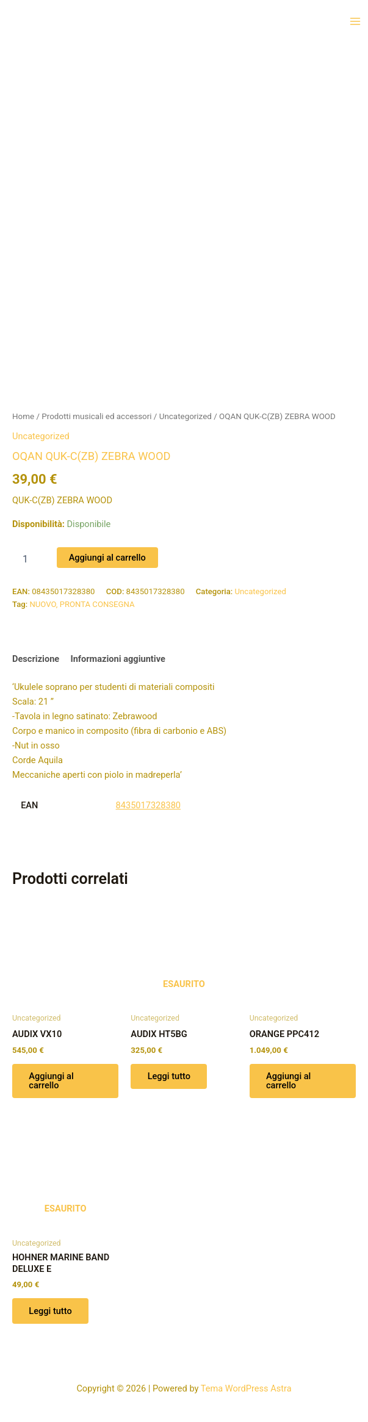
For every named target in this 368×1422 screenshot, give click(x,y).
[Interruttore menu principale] (355, 21)
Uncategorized (185, 416)
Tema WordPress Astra (246, 1388)
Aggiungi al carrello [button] (51, 1081)
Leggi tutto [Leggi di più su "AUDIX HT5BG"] (169, 1076)
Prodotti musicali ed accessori (96, 416)
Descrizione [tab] (35, 658)
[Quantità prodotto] (30, 559)
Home (23, 416)
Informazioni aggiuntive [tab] (117, 658)
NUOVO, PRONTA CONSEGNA (81, 604)
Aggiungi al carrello (107, 557)
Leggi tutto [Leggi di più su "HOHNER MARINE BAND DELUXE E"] (50, 1311)
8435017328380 (148, 805)
